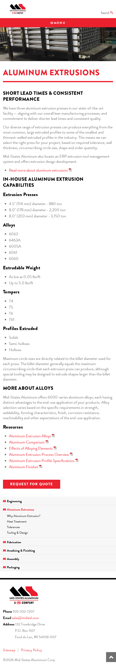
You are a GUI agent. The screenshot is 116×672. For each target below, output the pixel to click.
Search (107, 13)
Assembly (11, 559)
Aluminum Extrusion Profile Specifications (41, 460)
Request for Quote (31, 484)
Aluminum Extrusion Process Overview (39, 454)
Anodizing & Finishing (19, 550)
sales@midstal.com (25, 617)
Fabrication (12, 542)
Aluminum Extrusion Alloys (30, 436)
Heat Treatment (16, 521)
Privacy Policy (31, 650)
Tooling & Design (17, 532)
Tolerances (13, 527)
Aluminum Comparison (27, 442)
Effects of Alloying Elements (31, 448)
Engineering (12, 501)
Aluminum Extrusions (18, 509)
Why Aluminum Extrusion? (23, 516)
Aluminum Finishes (23, 466)
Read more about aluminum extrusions (38, 170)
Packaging (11, 567)
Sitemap (9, 650)
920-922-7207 (23, 611)
